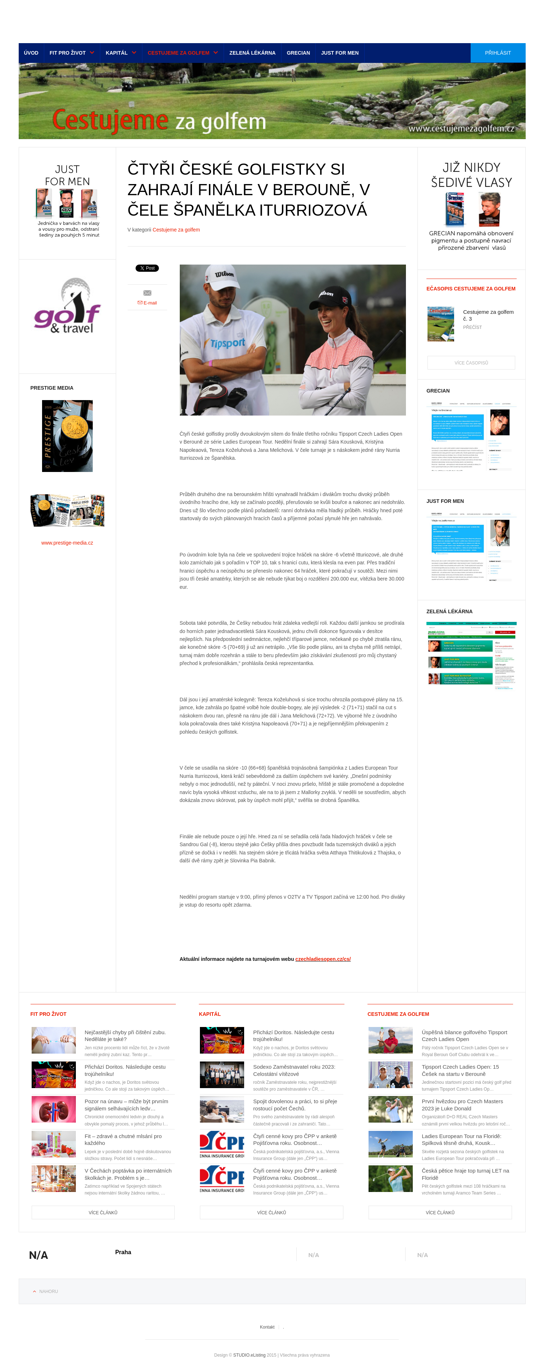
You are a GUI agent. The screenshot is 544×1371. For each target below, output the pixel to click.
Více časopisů (471, 363)
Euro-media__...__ (63, 19)
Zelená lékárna (252, 53)
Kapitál (117, 53)
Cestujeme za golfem (178, 53)
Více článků (103, 1212)
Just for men (339, 53)
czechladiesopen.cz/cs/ (323, 959)
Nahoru (49, 1291)
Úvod (31, 53)
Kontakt (267, 1327)
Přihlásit (498, 53)
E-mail (147, 303)
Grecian (298, 53)
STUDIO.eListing (249, 1355)
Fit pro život (68, 53)
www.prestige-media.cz (67, 543)
